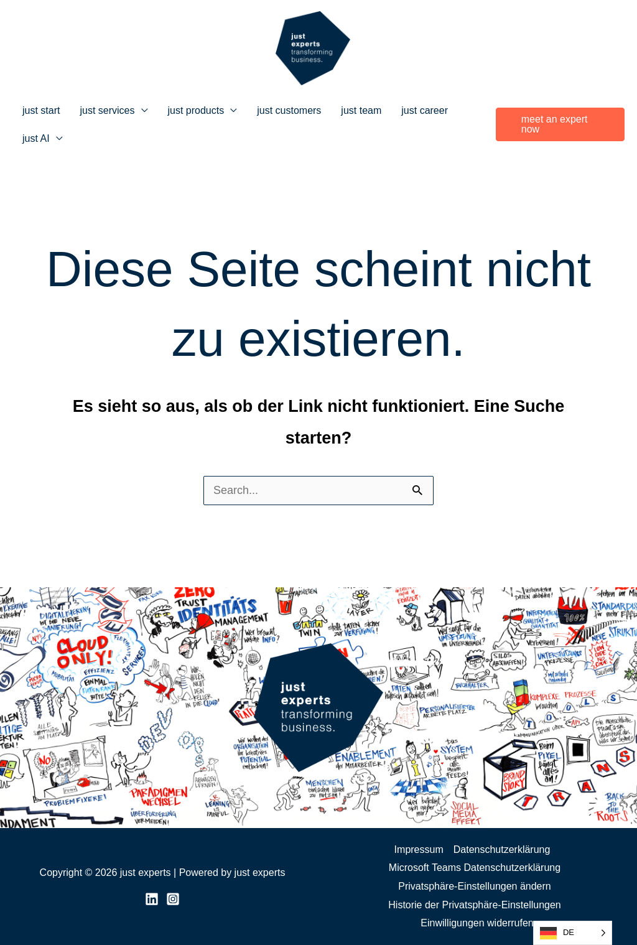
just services (107, 110)
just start (41, 110)
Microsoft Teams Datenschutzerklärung (474, 867)
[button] (560, 124)
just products (196, 110)
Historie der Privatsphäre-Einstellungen (474, 905)
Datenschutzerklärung (502, 849)
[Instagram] (173, 899)
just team (361, 110)
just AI (36, 138)
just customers (289, 110)
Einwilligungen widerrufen (477, 923)
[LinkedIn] (152, 899)
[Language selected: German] (572, 933)
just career (424, 110)
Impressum (419, 849)
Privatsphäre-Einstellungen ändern (474, 886)
